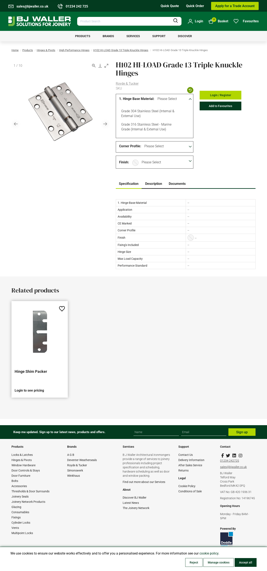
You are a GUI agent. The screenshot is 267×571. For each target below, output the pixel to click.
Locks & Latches (22, 454)
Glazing (16, 507)
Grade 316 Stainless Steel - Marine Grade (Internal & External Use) (145, 126)
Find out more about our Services (144, 482)
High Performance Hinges (74, 50)
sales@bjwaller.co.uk (233, 467)
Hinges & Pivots (46, 50)
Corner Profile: (130, 146)
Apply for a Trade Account (234, 6)
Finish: (124, 162)
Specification (129, 184)
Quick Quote (170, 6)
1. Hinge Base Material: (136, 99)
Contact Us (185, 454)
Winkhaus (73, 475)
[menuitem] (82, 36)
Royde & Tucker (127, 84)
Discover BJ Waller (134, 497)
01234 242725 (229, 460)
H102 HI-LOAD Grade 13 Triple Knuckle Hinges (120, 50)
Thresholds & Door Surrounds (30, 491)
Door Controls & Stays (25, 470)
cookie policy (208, 553)
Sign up (242, 432)
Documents (177, 184)
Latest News (131, 502)
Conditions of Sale (190, 491)
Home (15, 50)
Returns (183, 470)
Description (153, 184)
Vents (15, 527)
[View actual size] (94, 66)
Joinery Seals (20, 496)
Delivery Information (191, 460)
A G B (70, 454)
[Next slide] (105, 124)
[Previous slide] (15, 124)
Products (27, 50)
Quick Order (195, 6)
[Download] (100, 66)
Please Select (167, 99)
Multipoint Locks (22, 533)
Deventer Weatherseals (82, 460)
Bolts (14, 481)
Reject (194, 562)
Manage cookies (218, 562)
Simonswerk (75, 470)
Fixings (16, 517)
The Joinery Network (136, 508)
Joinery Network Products (28, 501)
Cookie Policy (186, 486)
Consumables (20, 512)
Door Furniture (20, 475)
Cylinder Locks (20, 522)
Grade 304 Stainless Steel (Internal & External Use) (147, 113)
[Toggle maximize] (106, 66)
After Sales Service (190, 465)
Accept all (245, 562)
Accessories (19, 486)
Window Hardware (23, 465)
